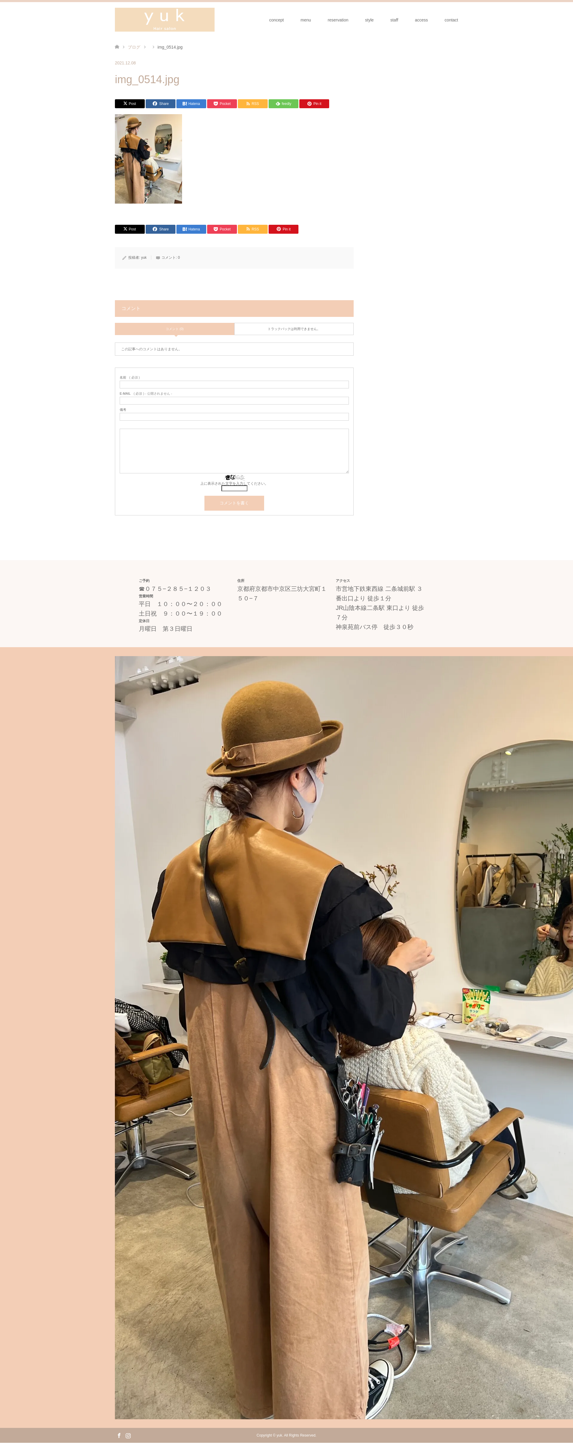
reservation (338, 20)
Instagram (128, 1435)
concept (276, 20)
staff (394, 20)
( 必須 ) (130, 377)
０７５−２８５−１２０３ (178, 588)
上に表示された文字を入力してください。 (234, 483)
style (369, 20)
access (421, 20)
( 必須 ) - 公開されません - (146, 393)
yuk (144, 257)
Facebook (119, 1435)
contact (451, 20)
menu (306, 20)
